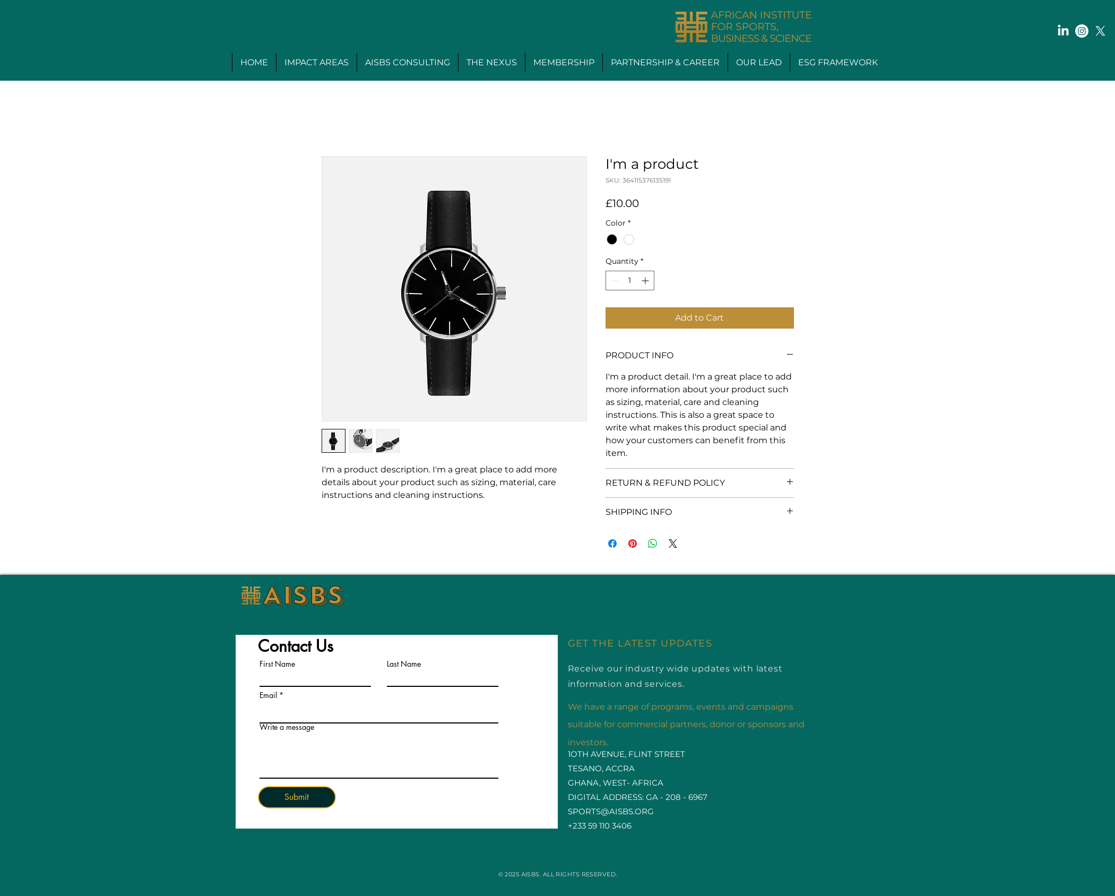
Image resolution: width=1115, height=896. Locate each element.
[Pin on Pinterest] (632, 543)
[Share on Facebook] (612, 543)
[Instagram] (1081, 31)
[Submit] (297, 797)
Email (268, 695)
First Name (277, 664)
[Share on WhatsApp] (652, 543)
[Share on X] (673, 543)
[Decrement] (613, 280)
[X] (1100, 31)
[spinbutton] (629, 280)
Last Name (404, 664)
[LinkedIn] (1063, 31)
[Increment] (646, 280)
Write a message (287, 727)
